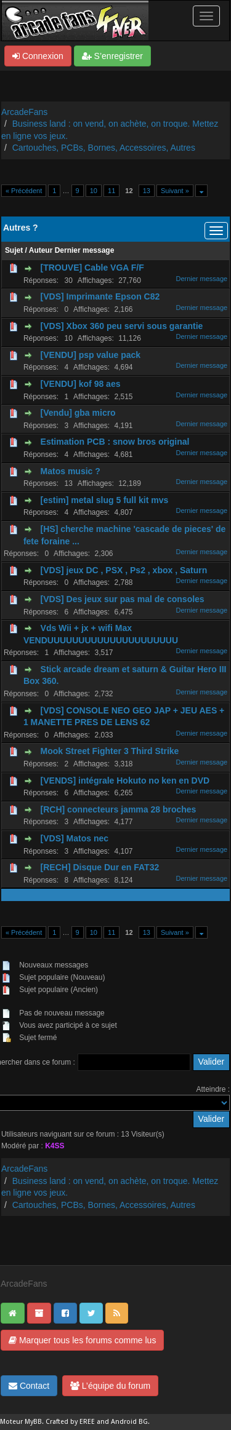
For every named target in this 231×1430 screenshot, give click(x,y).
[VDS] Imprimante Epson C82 (100, 296)
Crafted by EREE (70, 1422)
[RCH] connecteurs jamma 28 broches (119, 809)
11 (111, 190)
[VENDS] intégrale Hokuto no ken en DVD (125, 780)
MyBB (33, 1422)
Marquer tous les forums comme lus (82, 1340)
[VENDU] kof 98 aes (81, 384)
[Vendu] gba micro (78, 413)
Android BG (129, 1422)
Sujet (14, 250)
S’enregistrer (112, 56)
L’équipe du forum (110, 1386)
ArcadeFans (24, 112)
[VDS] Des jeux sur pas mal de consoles (123, 599)
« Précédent (24, 190)
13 (146, 190)
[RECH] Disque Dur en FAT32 (100, 867)
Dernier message (85, 250)
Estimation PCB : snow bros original (115, 442)
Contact (29, 1386)
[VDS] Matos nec (74, 838)
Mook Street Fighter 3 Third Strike (110, 751)
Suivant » (175, 190)
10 (93, 190)
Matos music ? (70, 471)
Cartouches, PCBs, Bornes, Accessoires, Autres (103, 148)
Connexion (37, 56)
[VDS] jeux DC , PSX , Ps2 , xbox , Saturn (124, 570)
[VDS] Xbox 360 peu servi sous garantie (122, 326)
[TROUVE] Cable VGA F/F (92, 267)
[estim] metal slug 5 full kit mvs (105, 500)
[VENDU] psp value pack (91, 355)
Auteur (41, 250)
